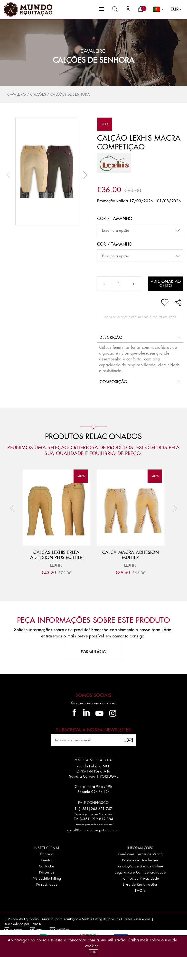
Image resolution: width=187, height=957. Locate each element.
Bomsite (36, 924)
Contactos (46, 866)
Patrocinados (46, 884)
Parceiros (46, 872)
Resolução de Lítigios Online (140, 866)
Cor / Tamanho (114, 219)
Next (84, 175)
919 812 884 (102, 819)
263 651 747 (101, 808)
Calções (38, 94)
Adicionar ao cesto (166, 284)
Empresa (47, 854)
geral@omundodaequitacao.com (93, 830)
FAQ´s (140, 890)
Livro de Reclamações (140, 884)
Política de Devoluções (140, 860)
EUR (175, 9)
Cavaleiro (16, 94)
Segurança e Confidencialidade (140, 872)
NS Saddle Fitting (47, 878)
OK (93, 952)
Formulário (93, 652)
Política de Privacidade (140, 878)
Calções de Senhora (93, 60)
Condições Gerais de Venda (140, 854)
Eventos (47, 860)
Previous (9, 175)
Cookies (92, 946)
